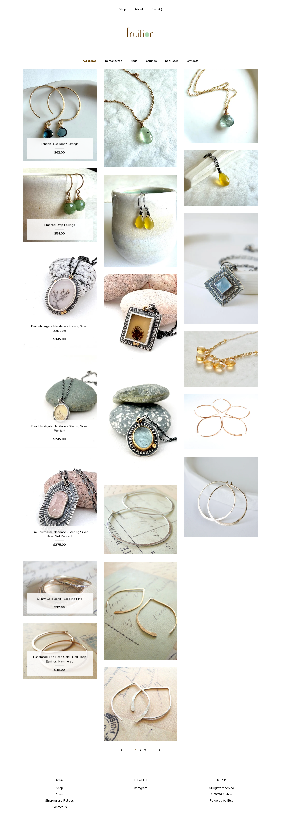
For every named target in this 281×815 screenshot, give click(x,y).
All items (90, 61)
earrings (151, 61)
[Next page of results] (160, 750)
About (139, 9)
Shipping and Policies (59, 800)
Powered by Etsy (221, 800)
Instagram (140, 788)
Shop (122, 9)
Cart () (157, 9)
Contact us (59, 807)
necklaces (172, 61)
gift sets (192, 61)
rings (134, 61)
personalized (113, 61)
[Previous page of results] (121, 750)
